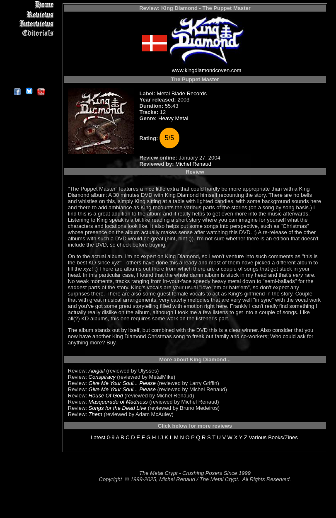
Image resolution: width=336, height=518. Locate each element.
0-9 (111, 437)
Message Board (29, 43)
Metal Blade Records (182, 93)
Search (29, 62)
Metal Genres (29, 52)
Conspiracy (102, 377)
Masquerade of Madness (118, 402)
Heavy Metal (173, 118)
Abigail (97, 371)
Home (29, 5)
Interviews (29, 24)
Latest (98, 437)
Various (257, 437)
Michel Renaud (193, 164)
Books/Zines (283, 437)
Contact (29, 71)
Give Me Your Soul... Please (122, 383)
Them (95, 414)
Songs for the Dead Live (117, 408)
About (29, 81)
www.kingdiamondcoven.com (207, 70)
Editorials (29, 33)
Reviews (29, 14)
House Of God (106, 395)
